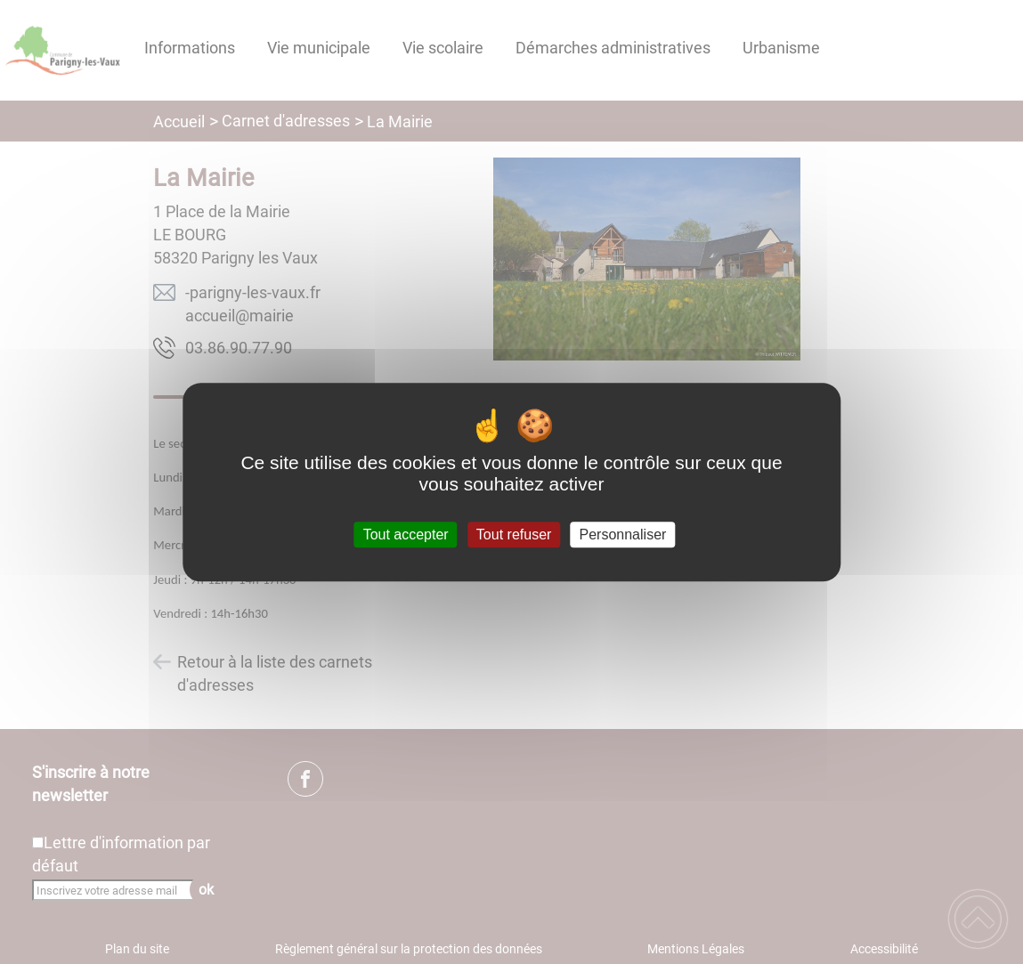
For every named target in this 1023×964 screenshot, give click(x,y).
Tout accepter (406, 534)
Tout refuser (513, 534)
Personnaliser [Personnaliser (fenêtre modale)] (623, 534)
